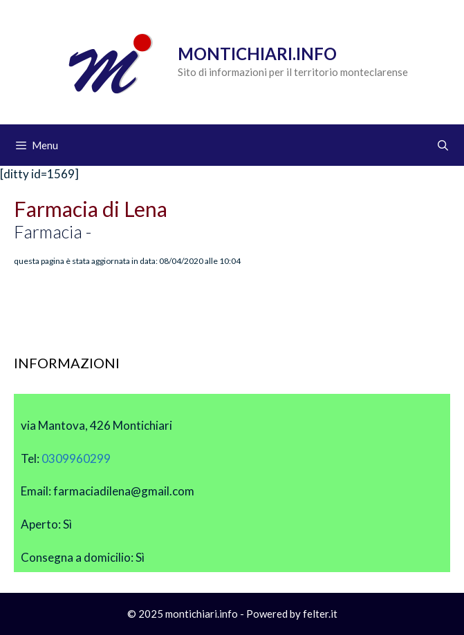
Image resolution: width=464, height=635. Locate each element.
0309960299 (76, 458)
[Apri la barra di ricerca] (443, 145)
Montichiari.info (257, 54)
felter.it (320, 613)
